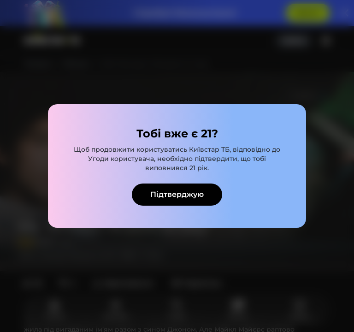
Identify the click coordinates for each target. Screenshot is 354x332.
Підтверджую (177, 194)
